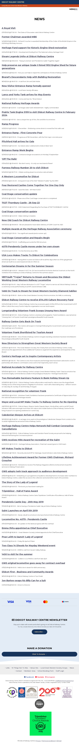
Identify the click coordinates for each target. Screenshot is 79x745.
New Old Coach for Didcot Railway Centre (25, 220)
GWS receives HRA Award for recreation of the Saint (31, 440)
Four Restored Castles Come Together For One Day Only (33, 185)
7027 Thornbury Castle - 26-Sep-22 (21, 202)
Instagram (50, 677)
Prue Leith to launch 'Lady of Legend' (22, 537)
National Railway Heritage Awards (20, 103)
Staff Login (60, 671)
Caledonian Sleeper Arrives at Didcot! (22, 415)
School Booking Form (46, 671)
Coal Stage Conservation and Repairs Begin (26, 237)
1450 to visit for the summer (17, 554)
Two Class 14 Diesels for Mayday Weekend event (28, 545)
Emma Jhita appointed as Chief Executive (25, 528)
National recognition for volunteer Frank (24, 391)
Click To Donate (38, 654)
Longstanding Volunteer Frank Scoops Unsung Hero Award (34, 310)
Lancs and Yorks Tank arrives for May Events (26, 94)
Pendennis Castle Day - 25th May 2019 (23, 502)
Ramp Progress (10, 124)
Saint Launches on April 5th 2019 (20, 510)
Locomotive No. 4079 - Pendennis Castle (24, 519)
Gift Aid (58, 741)
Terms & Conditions (48, 741)
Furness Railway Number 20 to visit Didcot (25, 167)
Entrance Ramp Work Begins (17, 150)
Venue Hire (34, 668)
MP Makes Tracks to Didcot (17, 448)
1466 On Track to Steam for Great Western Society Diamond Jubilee (39, 291)
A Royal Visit (9, 28)
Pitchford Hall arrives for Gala (18, 141)
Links (8, 668)
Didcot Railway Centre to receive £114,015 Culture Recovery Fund (37, 300)
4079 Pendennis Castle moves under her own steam (30, 246)
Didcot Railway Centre (13, 2)
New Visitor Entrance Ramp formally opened (26, 86)
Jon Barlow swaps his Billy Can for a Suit (24, 580)
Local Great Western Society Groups (54, 668)
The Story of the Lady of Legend (19, 482)
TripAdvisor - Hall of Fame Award (20, 491)
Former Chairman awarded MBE (19, 37)
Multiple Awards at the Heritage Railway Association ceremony (36, 229)
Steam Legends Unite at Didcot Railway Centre (28, 56)
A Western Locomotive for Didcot (20, 176)
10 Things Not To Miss (20, 668)
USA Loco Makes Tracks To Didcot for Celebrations (30, 255)
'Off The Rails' (9, 159)
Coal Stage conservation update (19, 194)
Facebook (29, 677)
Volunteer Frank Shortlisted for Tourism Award (27, 332)
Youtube (39, 677)
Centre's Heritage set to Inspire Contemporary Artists (31, 356)
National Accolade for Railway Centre (22, 367)
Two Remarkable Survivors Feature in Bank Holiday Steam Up (35, 378)
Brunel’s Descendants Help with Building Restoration (31, 77)
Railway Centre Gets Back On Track (21, 321)
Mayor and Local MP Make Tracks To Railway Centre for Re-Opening (39, 402)
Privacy (38, 741)
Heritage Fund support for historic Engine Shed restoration (34, 47)
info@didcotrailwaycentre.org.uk (64, 680)
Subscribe (39, 632)
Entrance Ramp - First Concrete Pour (22, 132)
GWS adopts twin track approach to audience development (34, 471)
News (72, 668)
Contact (19, 671)
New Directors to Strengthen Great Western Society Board (34, 343)
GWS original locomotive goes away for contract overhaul (33, 563)
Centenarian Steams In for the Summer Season (28, 266)
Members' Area (29, 671)
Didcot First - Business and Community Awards (27, 572)
